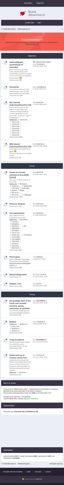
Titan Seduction (16, 241)
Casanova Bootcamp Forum (23, 372)
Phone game (14, 257)
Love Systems (16, 237)
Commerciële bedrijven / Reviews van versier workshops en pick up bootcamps (16, 222)
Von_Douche (40, 274)
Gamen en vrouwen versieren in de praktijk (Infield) (19, 174)
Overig (32, 294)
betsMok (16, 458)
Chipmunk (17, 411)
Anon (38, 283)
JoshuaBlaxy (40, 87)
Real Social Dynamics (16, 248)
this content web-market (42, 62)
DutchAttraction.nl (9, 464)
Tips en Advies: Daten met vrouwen (16, 124)
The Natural (28, 235)
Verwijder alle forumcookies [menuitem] (13, 472)
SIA (25, 226)
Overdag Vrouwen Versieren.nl (16, 230)
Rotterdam (25, 188)
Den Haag (15, 188)
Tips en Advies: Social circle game (16, 128)
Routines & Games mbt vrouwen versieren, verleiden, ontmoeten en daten (24, 184)
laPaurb (39, 172)
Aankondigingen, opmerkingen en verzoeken (16, 64)
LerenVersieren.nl (16, 245)
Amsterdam (28, 186)
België (22, 190)
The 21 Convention (16, 232)
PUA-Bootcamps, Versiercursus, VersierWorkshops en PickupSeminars (24, 219)
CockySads (40, 321)
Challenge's (27, 195)
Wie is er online (9, 383)
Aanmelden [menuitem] (28, 3)
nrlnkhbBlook (30, 411)
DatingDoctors (16, 224)
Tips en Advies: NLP (16, 135)
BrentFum (39, 144)
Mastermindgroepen (18, 274)
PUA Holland (16, 239)
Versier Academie (16, 235)
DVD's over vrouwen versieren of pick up (16, 326)
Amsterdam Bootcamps (16, 243)
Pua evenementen (17, 213)
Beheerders (13, 398)
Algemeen (32, 56)
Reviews (12, 322)
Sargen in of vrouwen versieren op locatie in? (16, 186)
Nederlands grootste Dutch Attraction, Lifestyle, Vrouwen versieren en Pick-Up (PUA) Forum (24, 464)
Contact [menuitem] (48, 472)
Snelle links (29, 23)
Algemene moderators (31, 398)
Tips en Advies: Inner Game (16, 130)
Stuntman (39, 355)
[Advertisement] (32, 431)
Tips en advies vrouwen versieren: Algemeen (24, 119)
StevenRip (39, 64)
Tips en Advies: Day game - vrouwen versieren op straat (16, 126)
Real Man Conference (16, 226)
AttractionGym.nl (32, 44)
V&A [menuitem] (39, 23)
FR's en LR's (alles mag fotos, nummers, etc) (16, 192)
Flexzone (39, 479)
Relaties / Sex (15, 284)
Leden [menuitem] (28, 472)
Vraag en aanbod (16, 340)
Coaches (20, 398)
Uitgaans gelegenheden (16, 330)
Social (32, 166)
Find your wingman (17, 204)
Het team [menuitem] (38, 472)
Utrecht (14, 190)
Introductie (14, 87)
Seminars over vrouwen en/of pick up (16, 328)
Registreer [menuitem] (40, 3)
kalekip (38, 257)
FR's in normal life (16, 195)
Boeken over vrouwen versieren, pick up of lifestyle (24, 324)
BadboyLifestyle (16, 228)
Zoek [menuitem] (62, 29)
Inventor (39, 204)
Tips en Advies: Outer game (16, 132)
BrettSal (39, 102)
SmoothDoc (40, 300)
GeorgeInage (26, 396)
